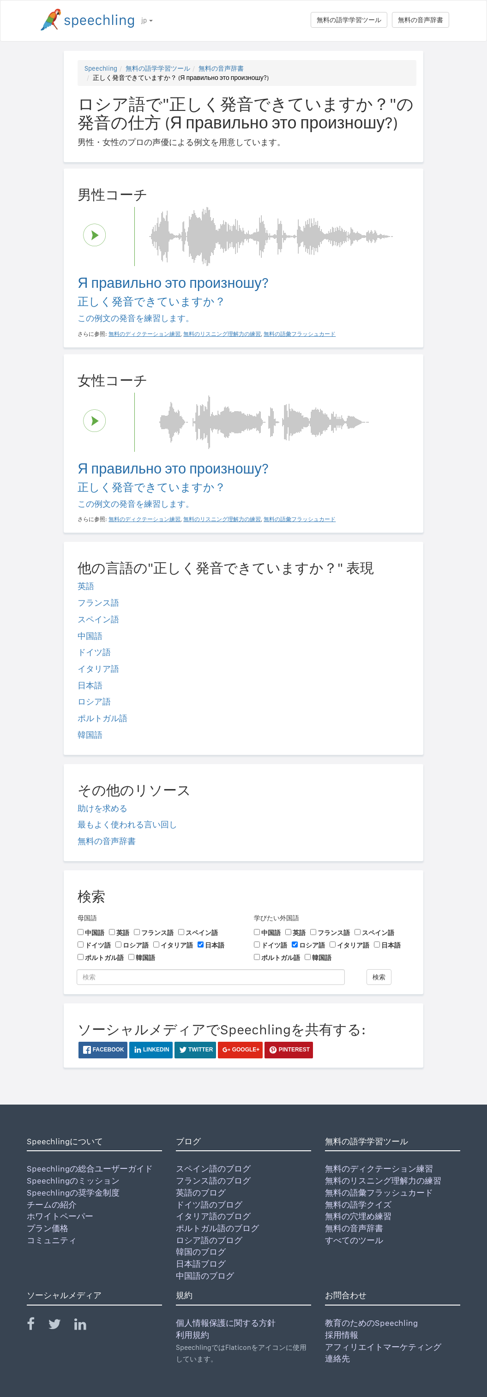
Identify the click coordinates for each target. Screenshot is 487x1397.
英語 (86, 586)
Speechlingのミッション (73, 1180)
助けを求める (102, 808)
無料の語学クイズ (358, 1204)
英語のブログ (201, 1192)
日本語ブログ (201, 1264)
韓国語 (90, 735)
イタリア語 (98, 669)
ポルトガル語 (102, 718)
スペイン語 (98, 619)
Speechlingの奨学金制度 (73, 1192)
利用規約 (192, 1335)
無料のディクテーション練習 (379, 1168)
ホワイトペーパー (60, 1216)
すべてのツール (354, 1240)
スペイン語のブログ (213, 1168)
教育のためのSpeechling (371, 1323)
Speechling (100, 68)
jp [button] (147, 20)
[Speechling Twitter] (60, 1326)
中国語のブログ (205, 1276)
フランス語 (98, 602)
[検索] (211, 977)
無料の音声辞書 (420, 20)
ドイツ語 (94, 652)
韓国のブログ (201, 1252)
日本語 (90, 685)
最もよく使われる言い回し (127, 824)
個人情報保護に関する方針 (226, 1323)
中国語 (90, 636)
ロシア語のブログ (209, 1240)
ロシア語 (94, 701)
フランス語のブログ (213, 1180)
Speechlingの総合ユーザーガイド (90, 1168)
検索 (379, 977)
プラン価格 (47, 1228)
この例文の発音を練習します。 (136, 318)
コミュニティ (52, 1240)
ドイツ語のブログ (209, 1204)
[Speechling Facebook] (36, 1326)
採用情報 (341, 1335)
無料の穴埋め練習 (358, 1216)
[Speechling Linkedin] (86, 1326)
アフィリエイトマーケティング (383, 1347)
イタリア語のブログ (213, 1216)
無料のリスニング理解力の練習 (383, 1180)
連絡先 (337, 1358)
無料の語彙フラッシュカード (379, 1192)
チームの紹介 (52, 1204)
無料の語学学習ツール (349, 20)
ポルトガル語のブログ (217, 1228)
